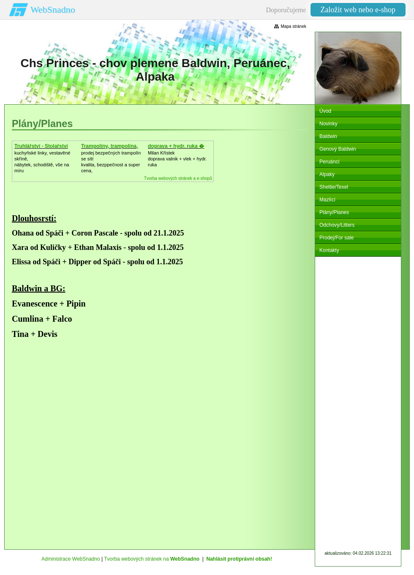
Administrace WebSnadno (70, 559)
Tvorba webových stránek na (151, 559)
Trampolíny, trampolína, (109, 146)
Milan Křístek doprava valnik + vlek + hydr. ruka (177, 158)
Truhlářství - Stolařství (41, 146)
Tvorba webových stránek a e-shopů (178, 178)
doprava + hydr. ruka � (176, 146)
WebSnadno (52, 9)
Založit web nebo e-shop (358, 9)
